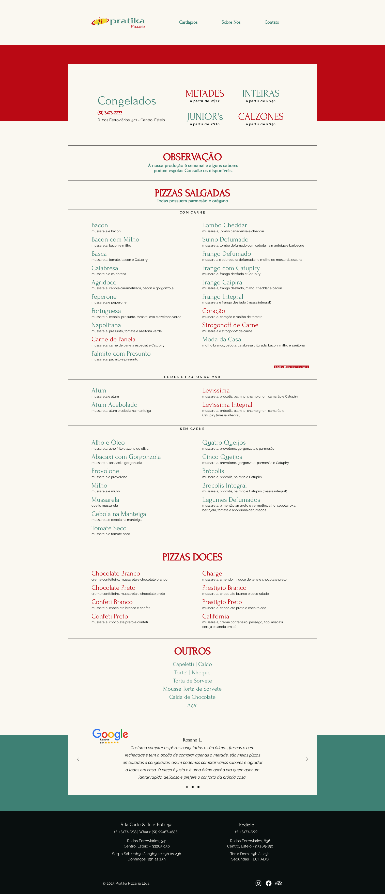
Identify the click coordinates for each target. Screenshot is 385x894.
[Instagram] (258, 883)
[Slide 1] (187, 787)
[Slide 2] (193, 787)
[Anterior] (78, 759)
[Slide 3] (198, 787)
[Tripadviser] (279, 883)
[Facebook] (268, 883)
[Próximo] (307, 759)
